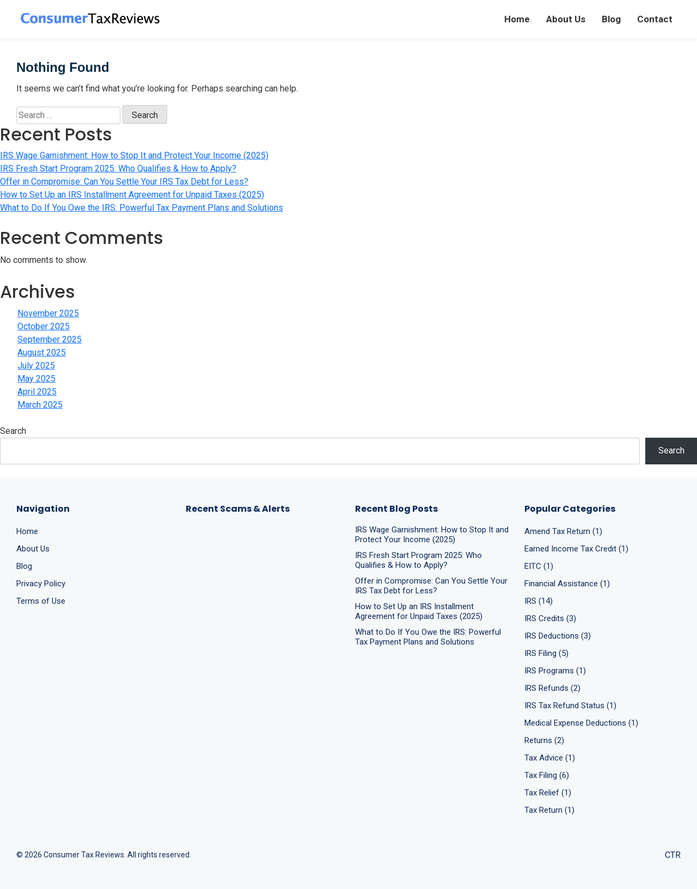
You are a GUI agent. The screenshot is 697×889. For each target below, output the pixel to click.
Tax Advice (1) (549, 758)
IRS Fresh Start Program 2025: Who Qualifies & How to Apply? (118, 168)
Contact (654, 19)
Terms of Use (40, 601)
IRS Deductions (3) (557, 636)
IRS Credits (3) (550, 618)
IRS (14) (538, 601)
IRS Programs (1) (555, 671)
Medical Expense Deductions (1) (581, 723)
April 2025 (37, 392)
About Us (565, 19)
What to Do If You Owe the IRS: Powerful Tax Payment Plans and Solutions (141, 208)
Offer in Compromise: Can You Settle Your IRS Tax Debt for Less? (124, 181)
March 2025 (40, 405)
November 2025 (48, 313)
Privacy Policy (40, 583)
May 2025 (36, 378)
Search (13, 431)
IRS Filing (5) (546, 653)
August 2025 (41, 352)
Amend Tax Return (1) (563, 531)
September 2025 (49, 339)
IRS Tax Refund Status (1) (570, 705)
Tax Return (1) (549, 810)
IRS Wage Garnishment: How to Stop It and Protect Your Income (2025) (134, 155)
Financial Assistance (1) (567, 583)
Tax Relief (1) (547, 793)
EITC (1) (538, 566)
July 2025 (36, 365)
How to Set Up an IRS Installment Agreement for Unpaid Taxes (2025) (132, 194)
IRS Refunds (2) (552, 688)
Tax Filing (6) (546, 775)
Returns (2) (544, 740)
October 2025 (43, 326)
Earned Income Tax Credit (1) (576, 549)
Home (517, 19)
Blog (611, 19)
